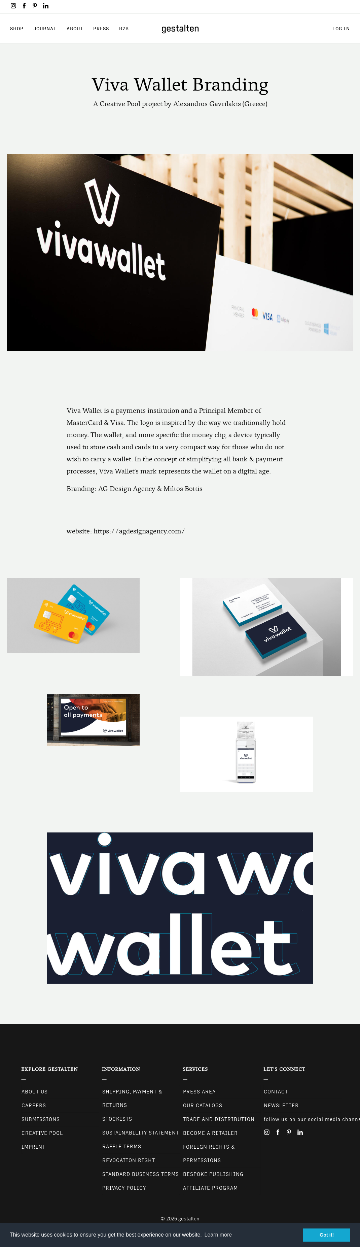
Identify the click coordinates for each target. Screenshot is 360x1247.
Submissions (41, 1119)
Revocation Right (128, 1160)
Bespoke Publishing (213, 1174)
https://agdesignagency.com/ (139, 531)
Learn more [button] (218, 1235)
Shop (17, 29)
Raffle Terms (121, 1147)
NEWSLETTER (281, 1106)
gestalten (189, 1219)
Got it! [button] (327, 1235)
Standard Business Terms (140, 1174)
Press (101, 29)
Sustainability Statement (140, 1133)
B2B (124, 29)
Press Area (199, 1092)
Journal (45, 29)
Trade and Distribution (219, 1119)
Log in (341, 29)
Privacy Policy (124, 1188)
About (75, 29)
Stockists (117, 1119)
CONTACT (276, 1092)
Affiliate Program (210, 1188)
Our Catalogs (202, 1106)
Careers (34, 1106)
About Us (35, 1092)
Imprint (33, 1147)
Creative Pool (42, 1133)
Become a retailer (210, 1133)
